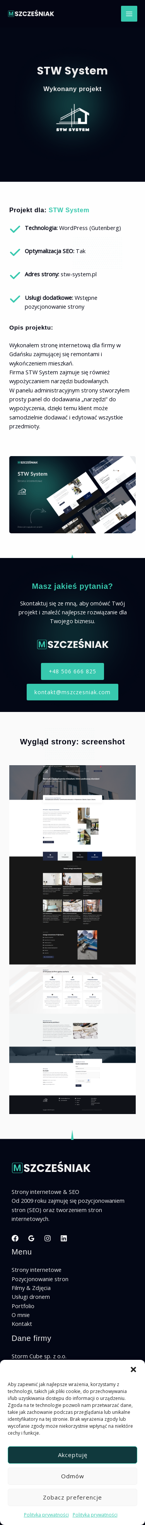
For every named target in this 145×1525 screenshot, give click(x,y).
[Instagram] (47, 1238)
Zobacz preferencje (72, 1497)
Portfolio (23, 1306)
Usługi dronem (31, 1296)
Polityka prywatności (46, 1514)
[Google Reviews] (31, 1238)
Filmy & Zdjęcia (31, 1288)
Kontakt (22, 1323)
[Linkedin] (63, 1238)
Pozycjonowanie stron (40, 1279)
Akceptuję (72, 1455)
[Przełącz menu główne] (129, 14)
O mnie (21, 1315)
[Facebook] (15, 1238)
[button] (133, 1369)
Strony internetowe (36, 1269)
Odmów (72, 1476)
